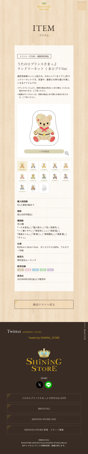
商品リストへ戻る (44, 304)
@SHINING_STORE (31, 332)
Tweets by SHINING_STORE (44, 337)
